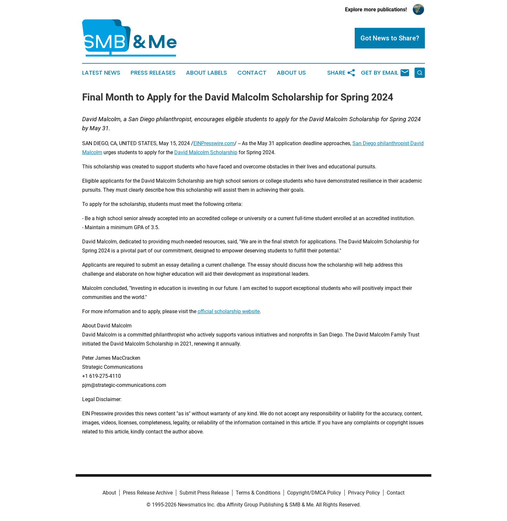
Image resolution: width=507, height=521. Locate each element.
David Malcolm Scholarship (205, 152)
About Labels (206, 72)
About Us (291, 72)
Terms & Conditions (258, 493)
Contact (251, 72)
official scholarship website (229, 311)
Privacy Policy (364, 493)
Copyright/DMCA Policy (314, 493)
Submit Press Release (204, 493)
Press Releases (153, 72)
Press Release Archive (148, 493)
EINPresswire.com (213, 143)
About (109, 493)
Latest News (101, 72)
